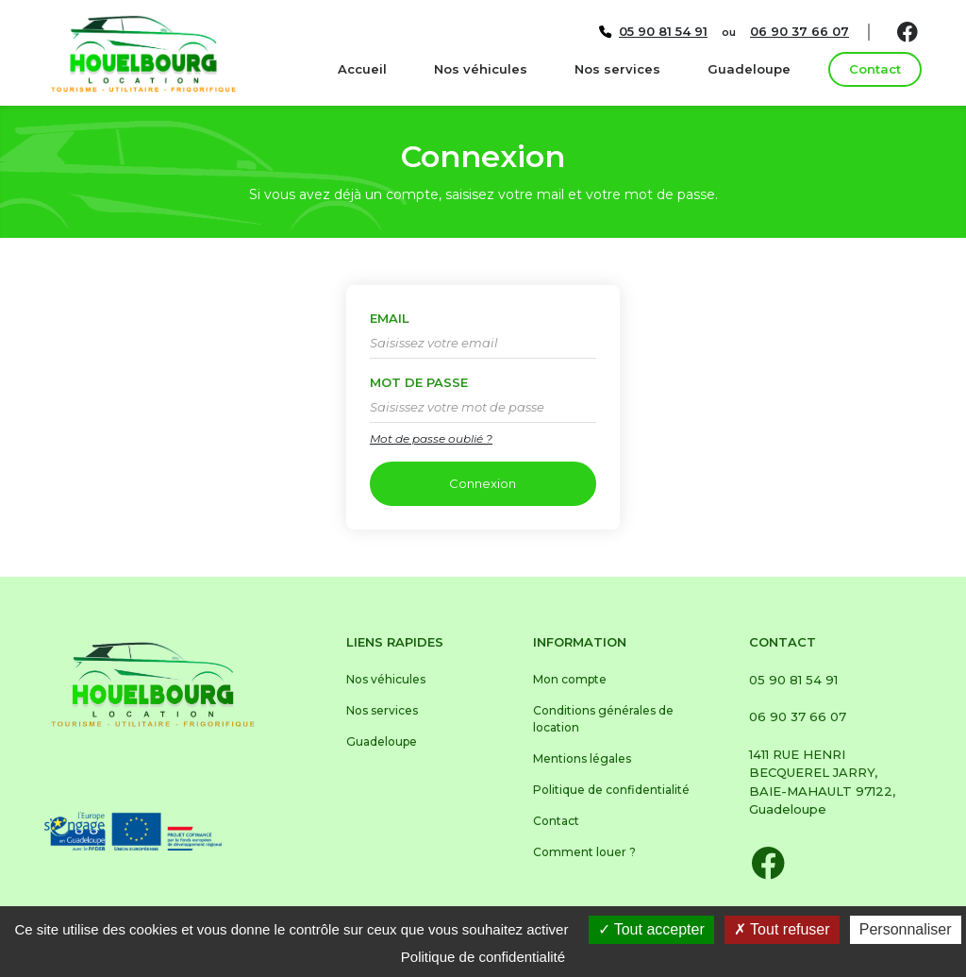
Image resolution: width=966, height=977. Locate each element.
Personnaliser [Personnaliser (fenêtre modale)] (905, 929)
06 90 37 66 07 (797, 716)
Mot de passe (419, 382)
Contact (875, 68)
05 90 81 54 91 (793, 679)
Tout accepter (651, 929)
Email (389, 318)
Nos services (617, 68)
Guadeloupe (749, 68)
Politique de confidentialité (611, 790)
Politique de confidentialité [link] (483, 957)
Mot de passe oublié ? (431, 438)
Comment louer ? (584, 852)
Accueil (362, 68)
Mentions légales (582, 758)
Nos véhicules (480, 68)
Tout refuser (782, 929)
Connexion (482, 483)
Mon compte (570, 679)
